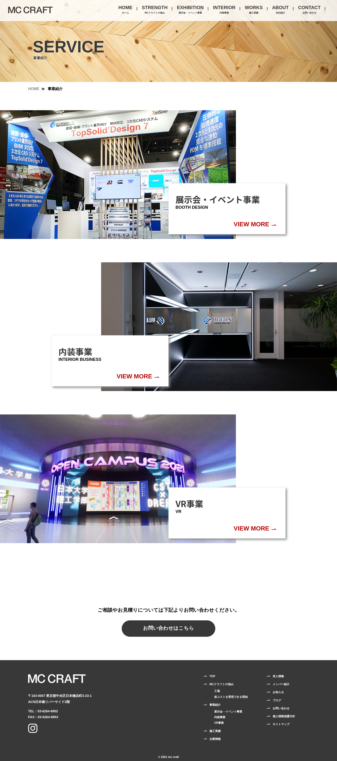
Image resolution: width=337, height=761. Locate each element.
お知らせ (278, 692)
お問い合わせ (281, 708)
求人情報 (278, 676)
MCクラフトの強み (221, 684)
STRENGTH (155, 10)
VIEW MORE (251, 224)
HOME (125, 10)
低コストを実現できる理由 (231, 697)
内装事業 (219, 717)
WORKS (254, 10)
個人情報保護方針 (284, 716)
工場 (217, 691)
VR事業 (219, 722)
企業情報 (215, 739)
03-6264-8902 (47, 711)
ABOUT (280, 10)
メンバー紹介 (281, 684)
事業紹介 (215, 704)
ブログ (277, 700)
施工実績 (215, 731)
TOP (212, 676)
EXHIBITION (190, 10)
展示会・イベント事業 (228, 711)
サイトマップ (281, 724)
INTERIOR (224, 10)
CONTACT (309, 10)
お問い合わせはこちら (168, 628)
